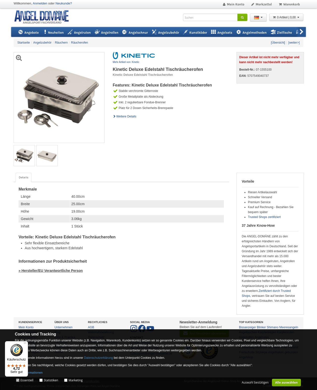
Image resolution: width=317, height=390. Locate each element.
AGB (91, 327)
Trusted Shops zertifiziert (264, 217)
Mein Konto (233, 4)
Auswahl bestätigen (255, 382)
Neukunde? (63, 3)
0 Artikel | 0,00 (286, 17)
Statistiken (51, 380)
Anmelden (40, 3)
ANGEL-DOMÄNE (44, 17)
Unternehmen (63, 327)
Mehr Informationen (29, 372)
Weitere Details (124, 116)
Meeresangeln (288, 327)
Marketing (76, 380)
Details (23, 177)
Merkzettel (261, 4)
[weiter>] (294, 42)
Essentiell (26, 380)
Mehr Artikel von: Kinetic (126, 62)
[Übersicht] (278, 42)
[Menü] (25, 344)
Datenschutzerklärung (98, 358)
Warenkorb (289, 4)
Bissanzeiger (247, 327)
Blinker (261, 327)
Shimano (272, 327)
